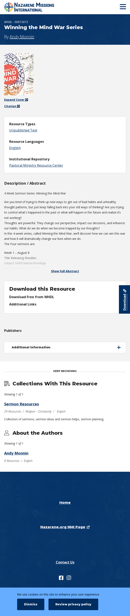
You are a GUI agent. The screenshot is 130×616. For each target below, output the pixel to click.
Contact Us (65, 562)
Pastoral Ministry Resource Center (36, 165)
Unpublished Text (23, 130)
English (15, 148)
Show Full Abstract (65, 271)
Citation (10, 106)
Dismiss (30, 604)
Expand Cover (16, 100)
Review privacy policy (73, 604)
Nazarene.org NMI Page (62, 527)
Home (65, 503)
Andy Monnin (22, 37)
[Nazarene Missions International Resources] (34, 7)
